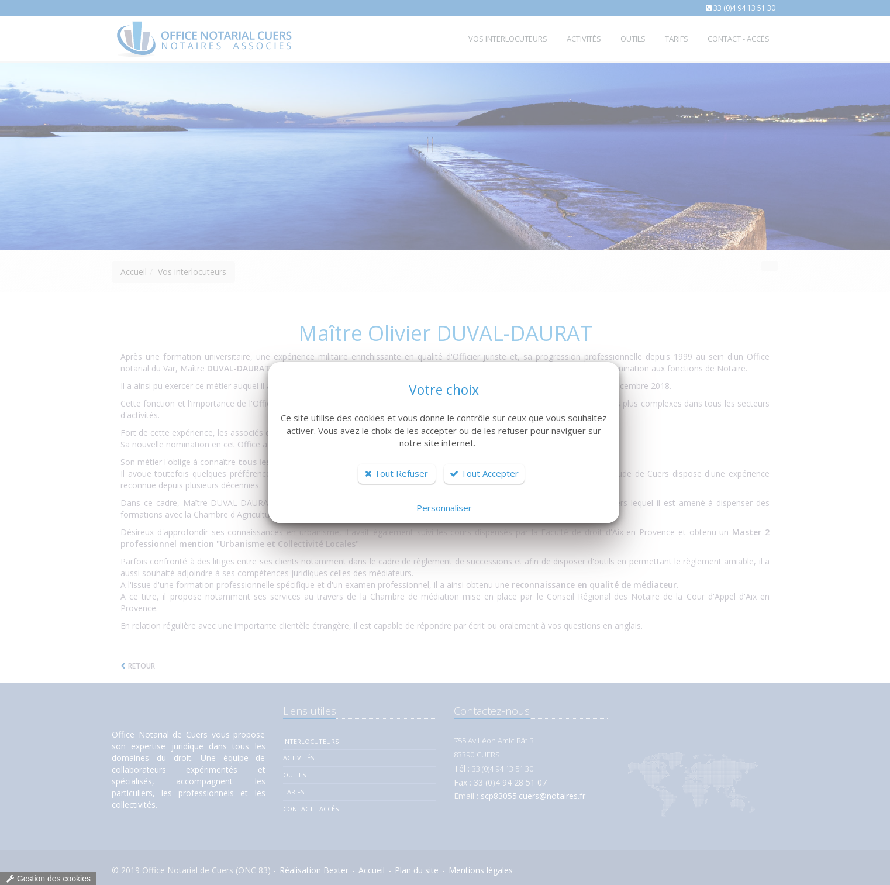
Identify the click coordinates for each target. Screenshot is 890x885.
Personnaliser (444, 508)
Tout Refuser (396, 473)
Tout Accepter (484, 473)
